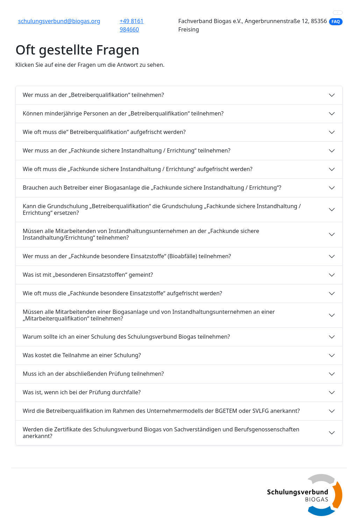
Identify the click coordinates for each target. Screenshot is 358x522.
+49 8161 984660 (132, 25)
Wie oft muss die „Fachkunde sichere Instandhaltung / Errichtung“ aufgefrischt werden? (137, 169)
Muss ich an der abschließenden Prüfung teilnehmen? (93, 374)
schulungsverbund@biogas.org (59, 21)
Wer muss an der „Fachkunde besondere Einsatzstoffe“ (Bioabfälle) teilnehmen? (127, 256)
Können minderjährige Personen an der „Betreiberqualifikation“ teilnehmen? (123, 113)
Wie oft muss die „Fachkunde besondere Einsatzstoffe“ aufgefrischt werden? (122, 293)
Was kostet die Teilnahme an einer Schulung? (82, 355)
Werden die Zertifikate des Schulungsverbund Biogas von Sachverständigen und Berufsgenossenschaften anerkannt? (161, 432)
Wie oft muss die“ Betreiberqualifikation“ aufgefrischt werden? (104, 132)
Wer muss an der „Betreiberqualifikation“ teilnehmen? (93, 95)
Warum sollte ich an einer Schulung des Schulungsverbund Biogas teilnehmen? (126, 336)
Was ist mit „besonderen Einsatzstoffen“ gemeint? (88, 274)
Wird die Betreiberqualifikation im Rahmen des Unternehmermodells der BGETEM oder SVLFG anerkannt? (161, 411)
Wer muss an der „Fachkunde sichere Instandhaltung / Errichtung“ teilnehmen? (126, 150)
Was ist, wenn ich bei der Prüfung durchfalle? (82, 392)
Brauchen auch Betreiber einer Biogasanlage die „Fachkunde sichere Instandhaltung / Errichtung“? (152, 187)
